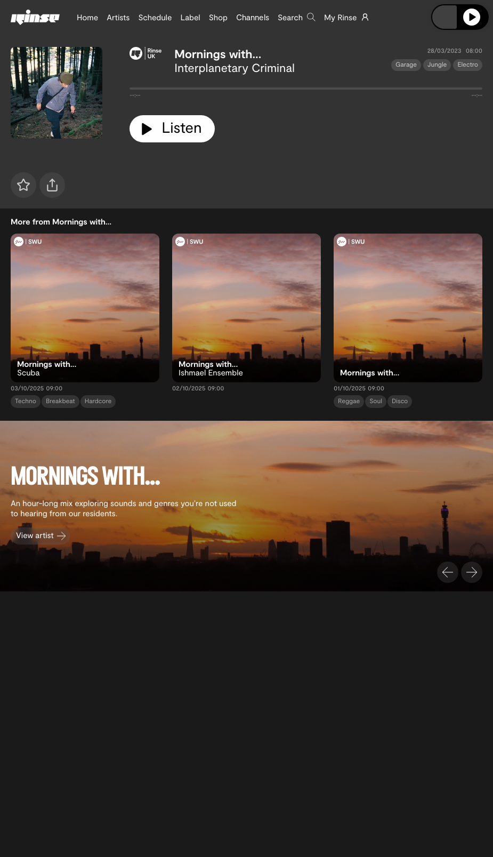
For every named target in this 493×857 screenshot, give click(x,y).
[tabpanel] (306, 90)
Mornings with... (217, 54)
